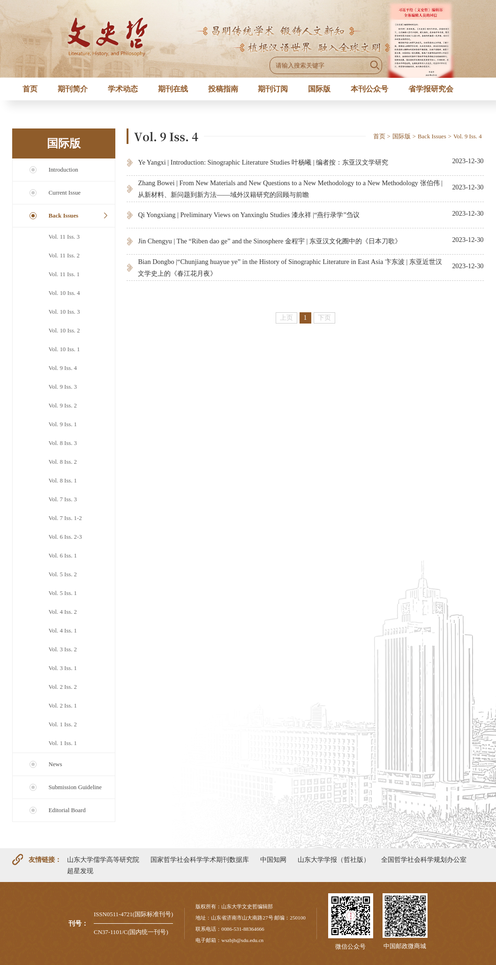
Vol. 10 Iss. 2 (64, 330)
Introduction (63, 169)
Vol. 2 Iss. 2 (62, 687)
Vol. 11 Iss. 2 (63, 255)
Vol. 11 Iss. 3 (63, 237)
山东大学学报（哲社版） (334, 859)
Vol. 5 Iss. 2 (62, 574)
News (55, 764)
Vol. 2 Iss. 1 (62, 705)
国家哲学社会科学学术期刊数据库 (199, 859)
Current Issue (64, 192)
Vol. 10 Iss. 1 (64, 349)
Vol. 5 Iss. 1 (62, 593)
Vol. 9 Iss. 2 (62, 405)
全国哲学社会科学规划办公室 (423, 859)
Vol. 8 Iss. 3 (62, 443)
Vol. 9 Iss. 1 (62, 424)
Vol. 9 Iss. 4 (62, 368)
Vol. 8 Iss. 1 (62, 480)
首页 (30, 89)
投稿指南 (223, 89)
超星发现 (80, 871)
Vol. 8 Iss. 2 (62, 462)
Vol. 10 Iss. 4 (64, 293)
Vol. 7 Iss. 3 (62, 499)
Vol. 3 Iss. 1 (62, 668)
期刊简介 (73, 89)
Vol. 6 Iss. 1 (62, 555)
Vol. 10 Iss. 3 (64, 312)
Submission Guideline (74, 787)
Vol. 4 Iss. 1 (62, 630)
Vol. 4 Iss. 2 (62, 612)
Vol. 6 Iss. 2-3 (65, 537)
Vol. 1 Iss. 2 (62, 724)
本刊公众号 (369, 89)
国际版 (319, 89)
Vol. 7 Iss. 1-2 (65, 518)
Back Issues (63, 215)
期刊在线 (173, 89)
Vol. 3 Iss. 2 (62, 649)
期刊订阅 (273, 89)
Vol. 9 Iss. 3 (62, 387)
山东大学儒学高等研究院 (103, 859)
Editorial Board (66, 810)
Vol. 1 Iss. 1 (62, 743)
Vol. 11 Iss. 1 (63, 274)
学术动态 (123, 89)
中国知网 (273, 859)
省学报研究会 (430, 89)
